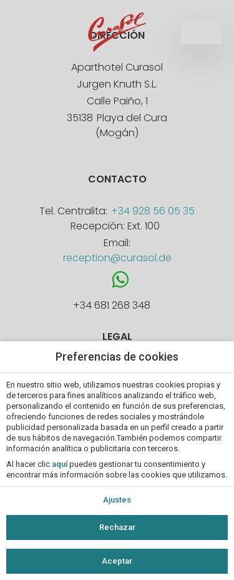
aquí (59, 464)
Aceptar (117, 561)
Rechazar (117, 527)
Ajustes (117, 499)
